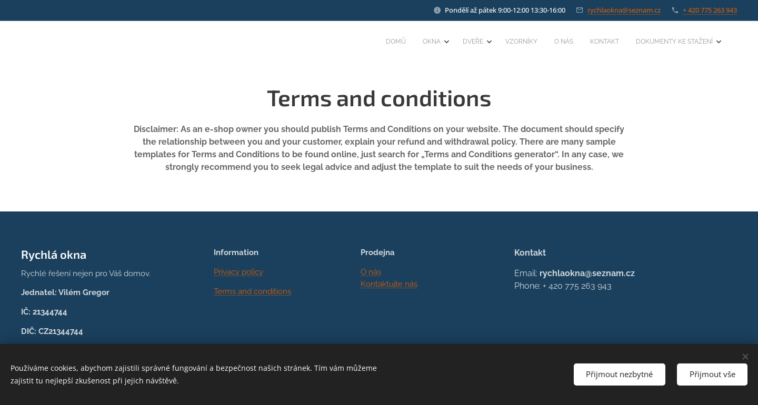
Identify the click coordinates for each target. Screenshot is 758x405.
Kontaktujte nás (389, 283)
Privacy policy (238, 272)
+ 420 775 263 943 (710, 10)
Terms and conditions (252, 291)
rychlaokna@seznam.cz (624, 10)
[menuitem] (604, 42)
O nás (371, 272)
